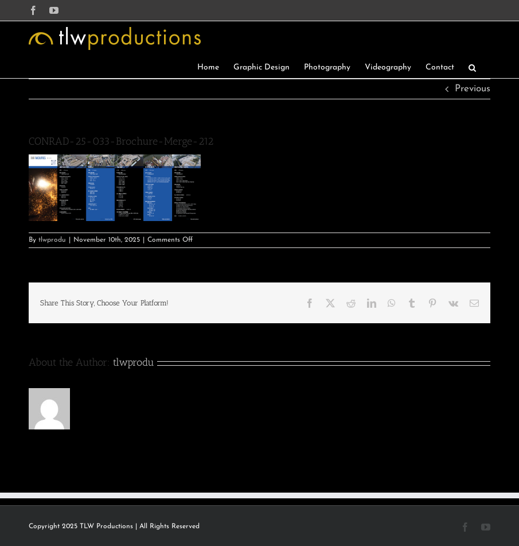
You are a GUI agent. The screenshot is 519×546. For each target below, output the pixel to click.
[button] (472, 67)
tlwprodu (52, 240)
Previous (472, 89)
